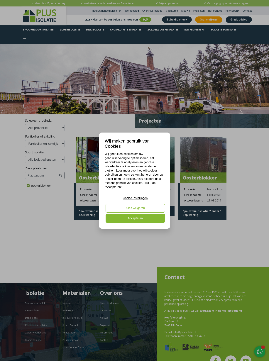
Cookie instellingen (135, 198)
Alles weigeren (135, 208)
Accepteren (135, 218)
